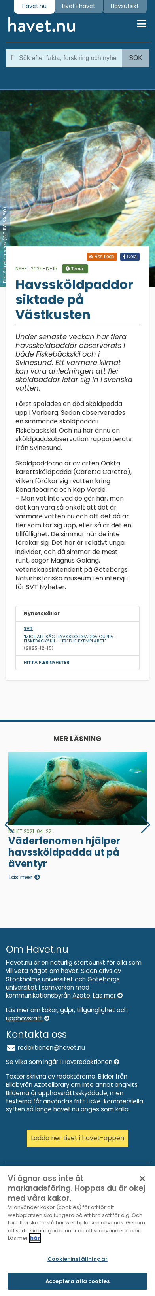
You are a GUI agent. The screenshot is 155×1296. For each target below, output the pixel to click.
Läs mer (108, 995)
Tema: (75, 269)
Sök (135, 58)
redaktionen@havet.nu (45, 1047)
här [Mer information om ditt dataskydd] (35, 1239)
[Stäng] (142, 1179)
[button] (145, 824)
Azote (81, 995)
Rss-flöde (101, 256)
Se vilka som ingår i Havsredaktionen (62, 1062)
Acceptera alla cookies (77, 1282)
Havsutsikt (125, 6)
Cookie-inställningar (77, 1260)
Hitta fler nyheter (46, 662)
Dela (130, 256)
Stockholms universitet (39, 979)
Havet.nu (34, 6)
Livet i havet (78, 6)
